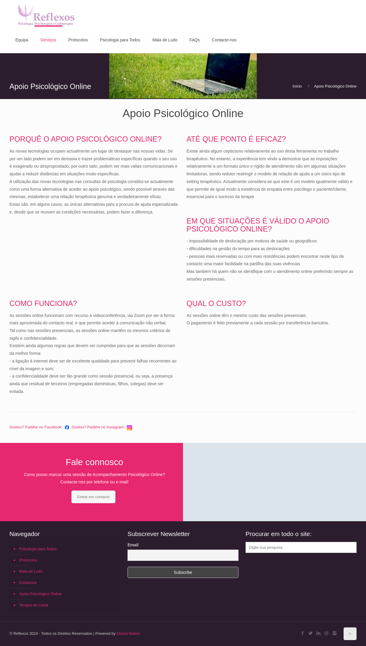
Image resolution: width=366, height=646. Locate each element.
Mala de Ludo (31, 571)
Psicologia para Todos (38, 549)
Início (297, 86)
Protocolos (28, 560)
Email (133, 545)
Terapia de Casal (33, 605)
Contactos (28, 582)
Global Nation (128, 633)
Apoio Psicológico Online (335, 86)
